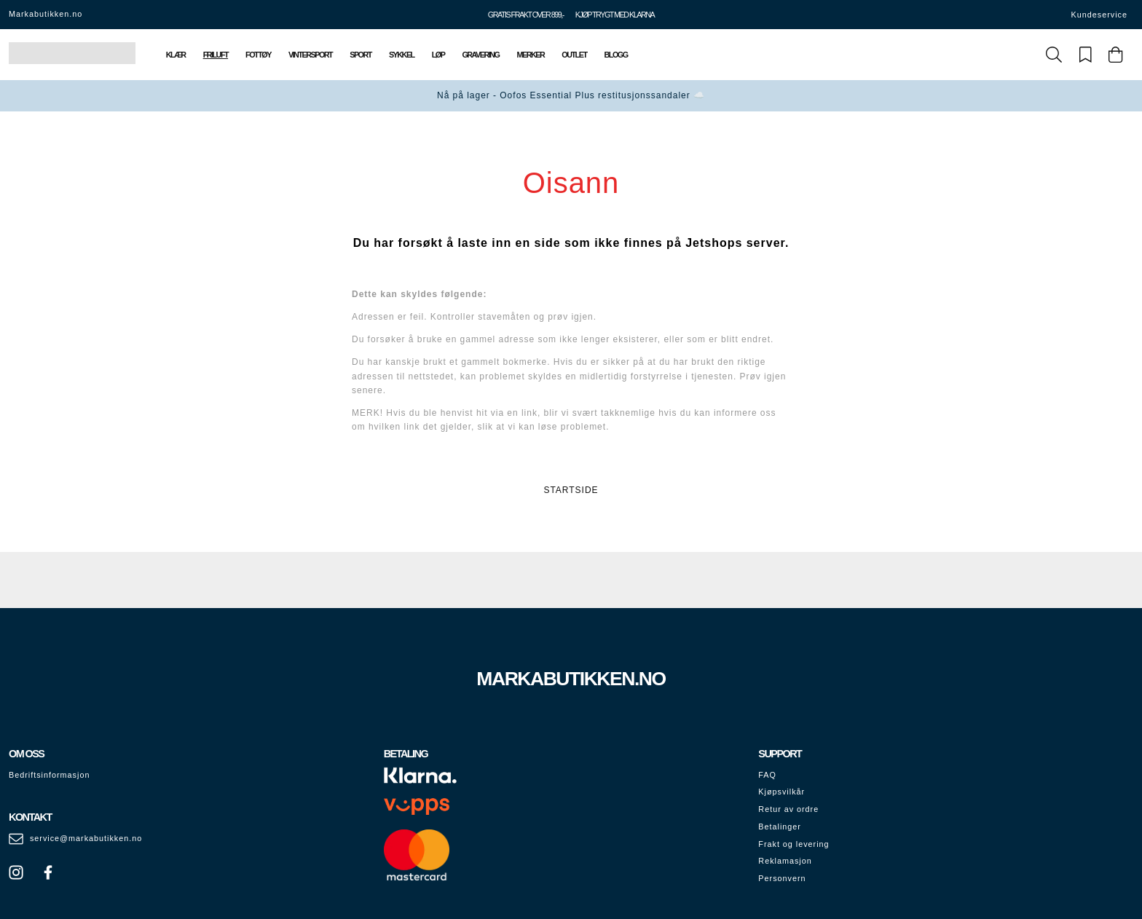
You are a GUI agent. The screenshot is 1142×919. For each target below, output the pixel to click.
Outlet (574, 54)
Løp (438, 54)
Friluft (215, 54)
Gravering (480, 54)
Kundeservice (1099, 14)
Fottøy (258, 54)
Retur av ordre (788, 809)
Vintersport (310, 54)
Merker (531, 54)
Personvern (782, 878)
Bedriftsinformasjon (49, 774)
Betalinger (779, 826)
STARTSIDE (570, 490)
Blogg (615, 54)
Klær (176, 54)
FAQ (767, 774)
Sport (360, 54)
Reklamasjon (784, 860)
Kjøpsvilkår (781, 791)
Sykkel (401, 54)
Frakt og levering (793, 844)
